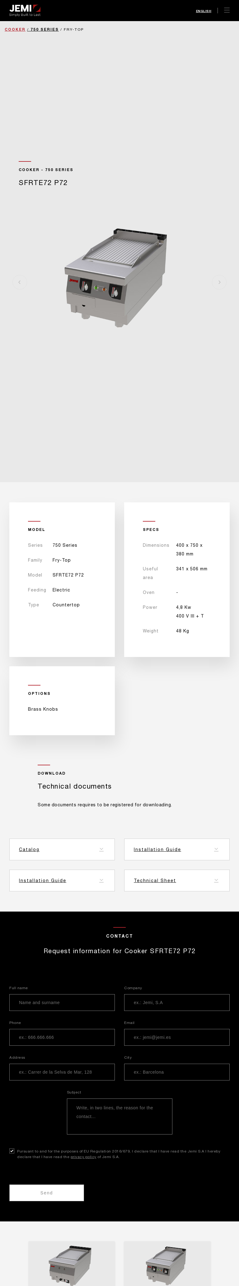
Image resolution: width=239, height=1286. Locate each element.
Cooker (15, 29)
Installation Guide (157, 849)
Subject (74, 1092)
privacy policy (83, 1157)
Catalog (29, 849)
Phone (15, 1023)
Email (129, 1023)
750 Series (44, 29)
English (204, 11)
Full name (18, 988)
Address (17, 1057)
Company (133, 988)
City (128, 1057)
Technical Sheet (155, 880)
